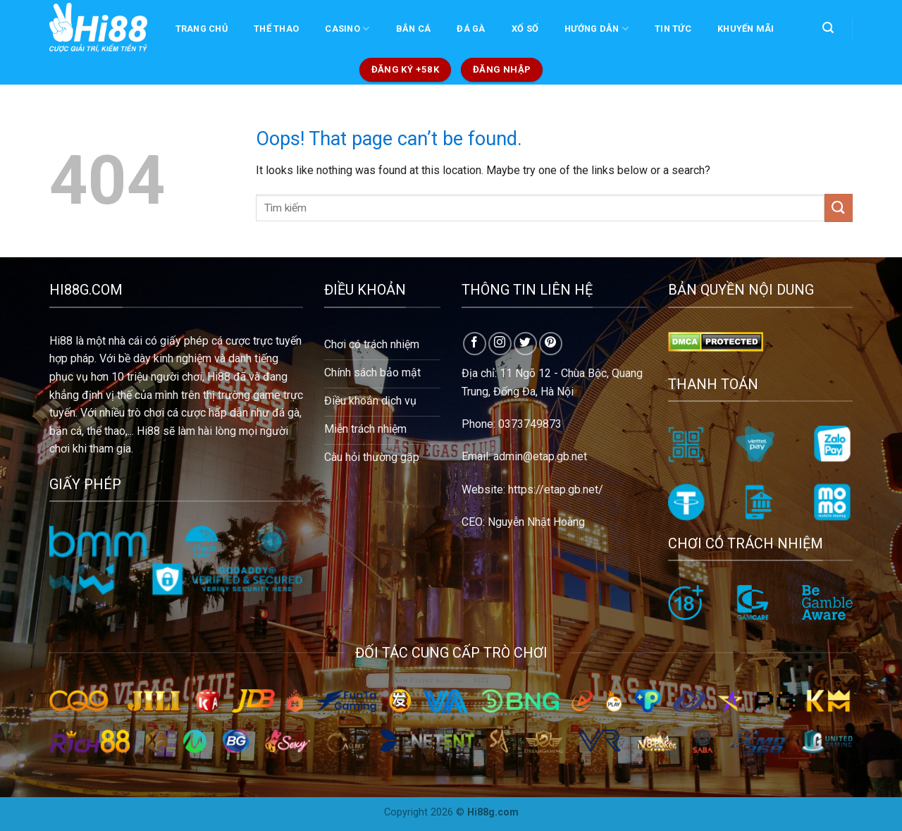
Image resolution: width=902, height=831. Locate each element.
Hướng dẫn (596, 28)
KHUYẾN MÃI (745, 28)
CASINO (347, 28)
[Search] (827, 28)
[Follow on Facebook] (474, 343)
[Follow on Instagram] (500, 343)
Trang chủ (201, 28)
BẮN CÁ (413, 28)
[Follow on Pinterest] (550, 343)
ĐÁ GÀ (471, 28)
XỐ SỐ (525, 28)
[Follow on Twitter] (525, 343)
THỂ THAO (276, 28)
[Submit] (838, 207)
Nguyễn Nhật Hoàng (536, 522)
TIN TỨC (673, 28)
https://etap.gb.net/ (555, 489)
